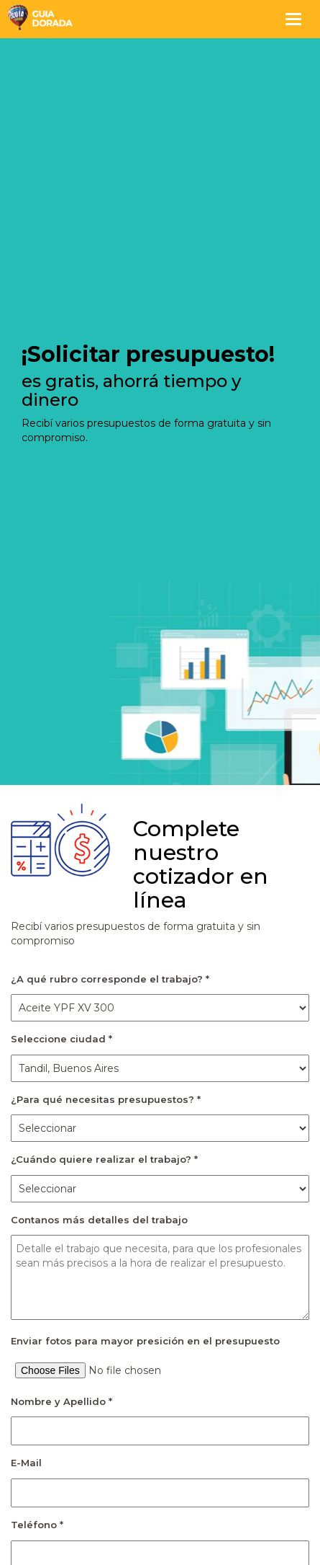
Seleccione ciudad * (61, 1039)
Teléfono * (37, 1524)
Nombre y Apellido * (61, 1401)
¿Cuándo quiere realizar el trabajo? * (104, 1159)
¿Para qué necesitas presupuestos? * (106, 1099)
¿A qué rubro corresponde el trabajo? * (110, 979)
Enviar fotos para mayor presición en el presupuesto (145, 1341)
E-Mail (26, 1462)
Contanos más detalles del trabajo (99, 1219)
